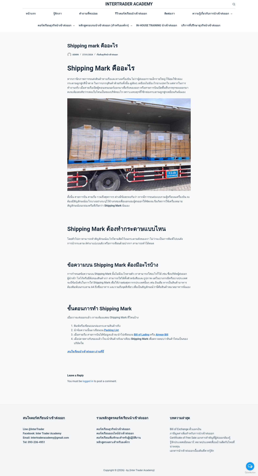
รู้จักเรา (57, 13)
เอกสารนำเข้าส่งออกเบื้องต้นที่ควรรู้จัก (192, 450)
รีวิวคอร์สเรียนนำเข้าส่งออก (131, 13)
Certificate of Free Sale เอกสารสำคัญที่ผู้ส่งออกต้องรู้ (200, 437)
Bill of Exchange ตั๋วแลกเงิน (185, 429)
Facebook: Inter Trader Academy (42, 433)
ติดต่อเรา (169, 13)
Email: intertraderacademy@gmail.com (46, 437)
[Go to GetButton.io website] (250, 473)
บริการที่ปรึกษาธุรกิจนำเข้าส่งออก (200, 25)
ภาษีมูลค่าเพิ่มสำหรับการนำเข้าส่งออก (192, 433)
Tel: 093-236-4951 (34, 442)
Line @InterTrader (33, 429)
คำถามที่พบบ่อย (88, 13)
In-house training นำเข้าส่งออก (156, 25)
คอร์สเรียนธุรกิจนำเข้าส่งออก (57, 26)
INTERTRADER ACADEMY (129, 4)
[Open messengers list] (250, 466)
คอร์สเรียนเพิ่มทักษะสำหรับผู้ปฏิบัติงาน (118, 437)
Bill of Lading (141, 334)
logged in (88, 381)
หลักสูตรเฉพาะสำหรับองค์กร (113, 442)
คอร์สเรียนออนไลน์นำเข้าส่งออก (115, 433)
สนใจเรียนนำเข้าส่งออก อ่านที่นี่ (85, 351)
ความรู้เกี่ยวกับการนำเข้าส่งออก (212, 14)
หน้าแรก (31, 13)
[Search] (234, 4)
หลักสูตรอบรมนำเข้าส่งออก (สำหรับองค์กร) (106, 26)
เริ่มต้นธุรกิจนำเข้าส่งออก (107, 55)
